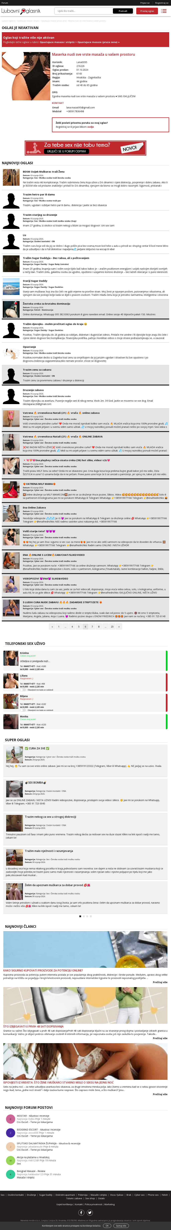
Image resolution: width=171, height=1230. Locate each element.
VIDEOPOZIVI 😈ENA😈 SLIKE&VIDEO (45, 578)
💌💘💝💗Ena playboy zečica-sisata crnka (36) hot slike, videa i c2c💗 (66, 460)
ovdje (90, 126)
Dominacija (47, 310)
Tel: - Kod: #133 (33, 726)
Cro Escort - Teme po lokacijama (35, 1122)
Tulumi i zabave (74, 1198)
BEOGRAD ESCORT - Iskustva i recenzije (38, 1129)
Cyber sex (38, 419)
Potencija (83, 1194)
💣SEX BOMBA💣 (35, 782)
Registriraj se (161, 2)
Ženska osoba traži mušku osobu (61, 419)
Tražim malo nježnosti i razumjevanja (49, 851)
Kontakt (79, 1204)
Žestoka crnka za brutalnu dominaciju (46, 303)
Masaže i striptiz (99, 1194)
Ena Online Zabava (34, 507)
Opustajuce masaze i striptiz (28, 21)
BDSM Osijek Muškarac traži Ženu (43, 171)
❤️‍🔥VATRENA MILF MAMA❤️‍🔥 (39, 483)
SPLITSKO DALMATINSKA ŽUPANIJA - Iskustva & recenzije (48, 1143)
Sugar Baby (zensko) (59, 264)
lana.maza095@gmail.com (80, 107)
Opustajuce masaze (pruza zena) (54, 21)
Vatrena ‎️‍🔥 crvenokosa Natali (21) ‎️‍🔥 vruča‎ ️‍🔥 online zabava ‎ (61, 412)
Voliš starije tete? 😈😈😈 (39, 531)
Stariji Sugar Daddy (35, 280)
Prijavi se (145, 2)
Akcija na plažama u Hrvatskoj (33, 1157)
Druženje (31, 1194)
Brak (129, 1194)
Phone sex (153, 1194)
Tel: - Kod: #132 (33, 705)
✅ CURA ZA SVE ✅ (37, 748)
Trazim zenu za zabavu (37, 369)
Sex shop (90, 1198)
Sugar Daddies (56, 287)
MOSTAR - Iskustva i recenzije (33, 1115)
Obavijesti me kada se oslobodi (40, 690)
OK (107, 1225)
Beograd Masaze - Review (31, 1171)
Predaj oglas (147, 11)
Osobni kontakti (42, 241)
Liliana (23, 675)
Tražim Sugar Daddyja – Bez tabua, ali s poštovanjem (56, 258)
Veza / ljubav (116, 1194)
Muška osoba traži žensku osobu (55, 178)
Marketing (109, 1204)
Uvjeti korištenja (64, 1204)
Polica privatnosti (94, 1204)
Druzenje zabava (33, 390)
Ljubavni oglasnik (9, 21)
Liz (24, 235)
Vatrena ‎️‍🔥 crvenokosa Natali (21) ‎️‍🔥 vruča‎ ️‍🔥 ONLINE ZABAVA (63, 436)
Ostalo (101, 1198)
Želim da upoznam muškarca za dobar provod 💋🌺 (57, 885)
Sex (36, 178)
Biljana (24, 696)
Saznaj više (121, 1225)
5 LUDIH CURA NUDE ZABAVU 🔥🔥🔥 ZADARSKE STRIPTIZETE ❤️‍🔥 (62, 602)
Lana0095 (81, 62)
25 (112, 626)
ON (53, 241)
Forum (5, 2)
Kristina (24, 653)
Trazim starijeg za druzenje (40, 214)
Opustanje (29, 346)
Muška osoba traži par (50, 200)
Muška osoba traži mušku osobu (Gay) (57, 221)
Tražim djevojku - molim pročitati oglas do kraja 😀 (55, 324)
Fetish (37, 310)
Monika (24, 716)
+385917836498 (75, 111)
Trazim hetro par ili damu (39, 194)
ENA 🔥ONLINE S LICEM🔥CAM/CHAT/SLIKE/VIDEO (54, 554)
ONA (64, 791)
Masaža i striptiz (25, 1177)
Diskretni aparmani (65, 1194)
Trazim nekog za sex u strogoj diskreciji (50, 817)
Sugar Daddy (40, 264)
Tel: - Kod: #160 (33, 668)
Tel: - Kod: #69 (32, 685)
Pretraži (123, 10)
